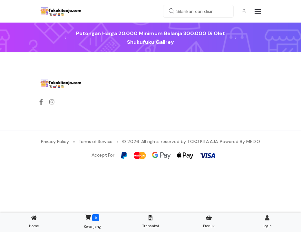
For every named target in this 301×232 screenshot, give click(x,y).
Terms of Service (95, 141)
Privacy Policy (55, 141)
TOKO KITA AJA (202, 141)
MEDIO (253, 141)
